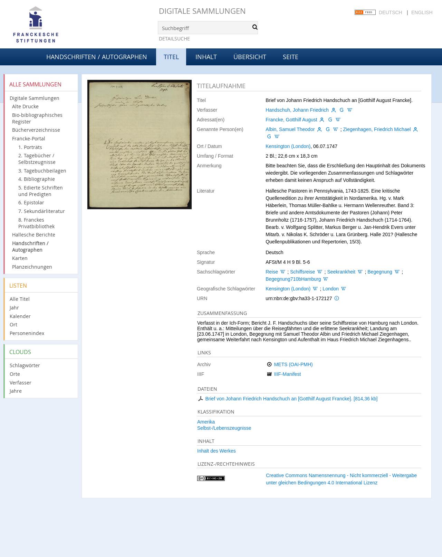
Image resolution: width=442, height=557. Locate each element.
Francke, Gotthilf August (291, 119)
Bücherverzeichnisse (36, 130)
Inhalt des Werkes (216, 451)
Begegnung (379, 272)
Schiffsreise (302, 272)
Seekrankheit (341, 272)
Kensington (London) (288, 146)
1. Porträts (30, 147)
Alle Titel (20, 299)
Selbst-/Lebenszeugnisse (224, 428)
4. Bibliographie (36, 179)
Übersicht (249, 57)
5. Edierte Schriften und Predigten (40, 190)
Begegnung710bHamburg (293, 279)
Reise (272, 272)
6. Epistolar (31, 202)
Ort (13, 324)
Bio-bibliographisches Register (37, 118)
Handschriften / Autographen (96, 57)
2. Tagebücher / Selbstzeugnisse (37, 158)
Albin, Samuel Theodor (290, 129)
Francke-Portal (28, 138)
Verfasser (20, 382)
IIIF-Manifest (287, 374)
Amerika (206, 422)
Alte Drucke (25, 106)
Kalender (20, 316)
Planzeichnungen (32, 266)
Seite (290, 57)
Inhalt (206, 57)
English (421, 12)
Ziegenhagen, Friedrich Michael (377, 129)
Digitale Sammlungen (202, 11)
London (331, 288)
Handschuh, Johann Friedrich (297, 110)
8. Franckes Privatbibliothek (36, 223)
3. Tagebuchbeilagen (42, 170)
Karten (20, 258)
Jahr (14, 307)
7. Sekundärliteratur (41, 211)
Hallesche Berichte (33, 234)
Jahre (16, 391)
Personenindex (27, 333)
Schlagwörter (25, 365)
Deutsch (390, 12)
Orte (15, 374)
